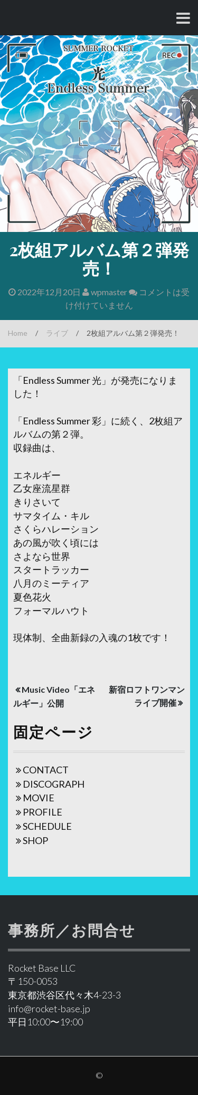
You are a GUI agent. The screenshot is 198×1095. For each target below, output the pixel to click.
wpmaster (104, 292)
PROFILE (42, 812)
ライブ (57, 332)
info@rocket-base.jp (49, 1008)
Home (17, 332)
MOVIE (38, 797)
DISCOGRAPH (53, 784)
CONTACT (46, 770)
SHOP (35, 840)
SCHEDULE (47, 826)
